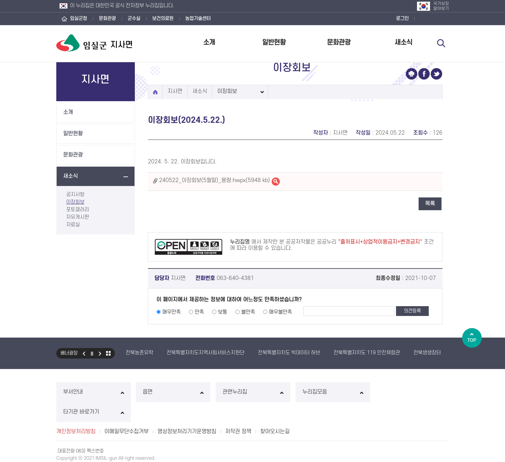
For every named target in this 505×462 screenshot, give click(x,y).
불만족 (248, 312)
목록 (430, 204)
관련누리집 (252, 392)
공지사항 (75, 194)
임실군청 (78, 18)
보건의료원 (162, 18)
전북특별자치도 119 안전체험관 (367, 353)
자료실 (73, 225)
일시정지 (92, 353)
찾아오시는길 (275, 412)
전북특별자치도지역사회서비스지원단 (205, 353)
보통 (222, 312)
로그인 (402, 18)
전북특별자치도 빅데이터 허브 (289, 353)
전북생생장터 (427, 353)
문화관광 (107, 18)
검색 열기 (441, 43)
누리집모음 (332, 392)
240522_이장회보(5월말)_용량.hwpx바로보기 (276, 181)
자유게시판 (77, 217)
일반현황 (274, 42)
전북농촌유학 (139, 353)
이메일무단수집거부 (126, 412)
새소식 (403, 42)
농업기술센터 (198, 18)
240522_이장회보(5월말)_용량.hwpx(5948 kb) (214, 180)
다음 (100, 353)
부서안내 (93, 392)
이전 (84, 353)
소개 (209, 42)
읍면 (173, 392)
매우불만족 (280, 312)
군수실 (134, 18)
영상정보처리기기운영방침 (186, 412)
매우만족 (171, 312)
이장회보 (75, 202)
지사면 (175, 91)
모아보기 (108, 353)
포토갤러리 (77, 210)
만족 (199, 312)
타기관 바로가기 (411, 392)
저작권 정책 (238, 412)
